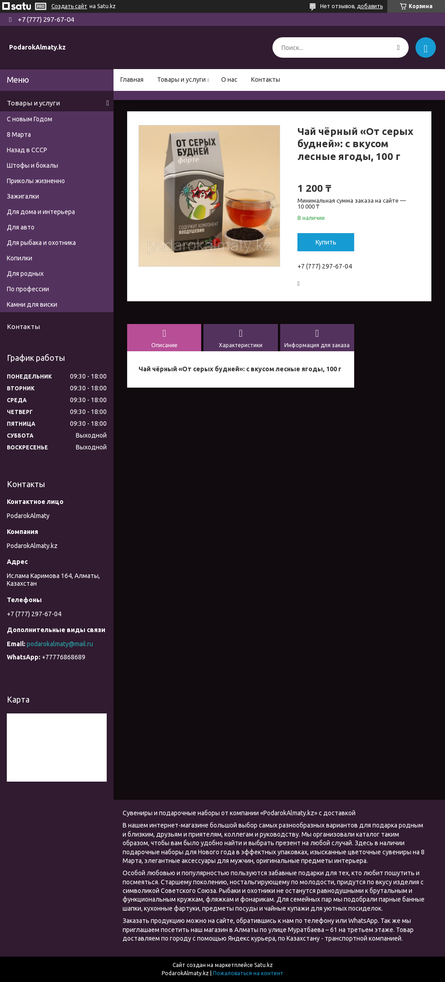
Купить (326, 242)
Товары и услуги (181, 79)
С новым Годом (29, 119)
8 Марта (19, 134)
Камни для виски (32, 304)
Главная (131, 79)
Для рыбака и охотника (41, 242)
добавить (370, 6)
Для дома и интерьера (41, 211)
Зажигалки (23, 196)
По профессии (28, 289)
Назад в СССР (27, 150)
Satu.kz (263, 965)
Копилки (19, 258)
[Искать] (398, 47)
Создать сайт (69, 6)
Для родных (25, 273)
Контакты (265, 79)
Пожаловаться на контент (248, 973)
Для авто (21, 227)
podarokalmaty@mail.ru (60, 644)
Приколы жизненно (36, 180)
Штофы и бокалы (32, 165)
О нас (229, 79)
